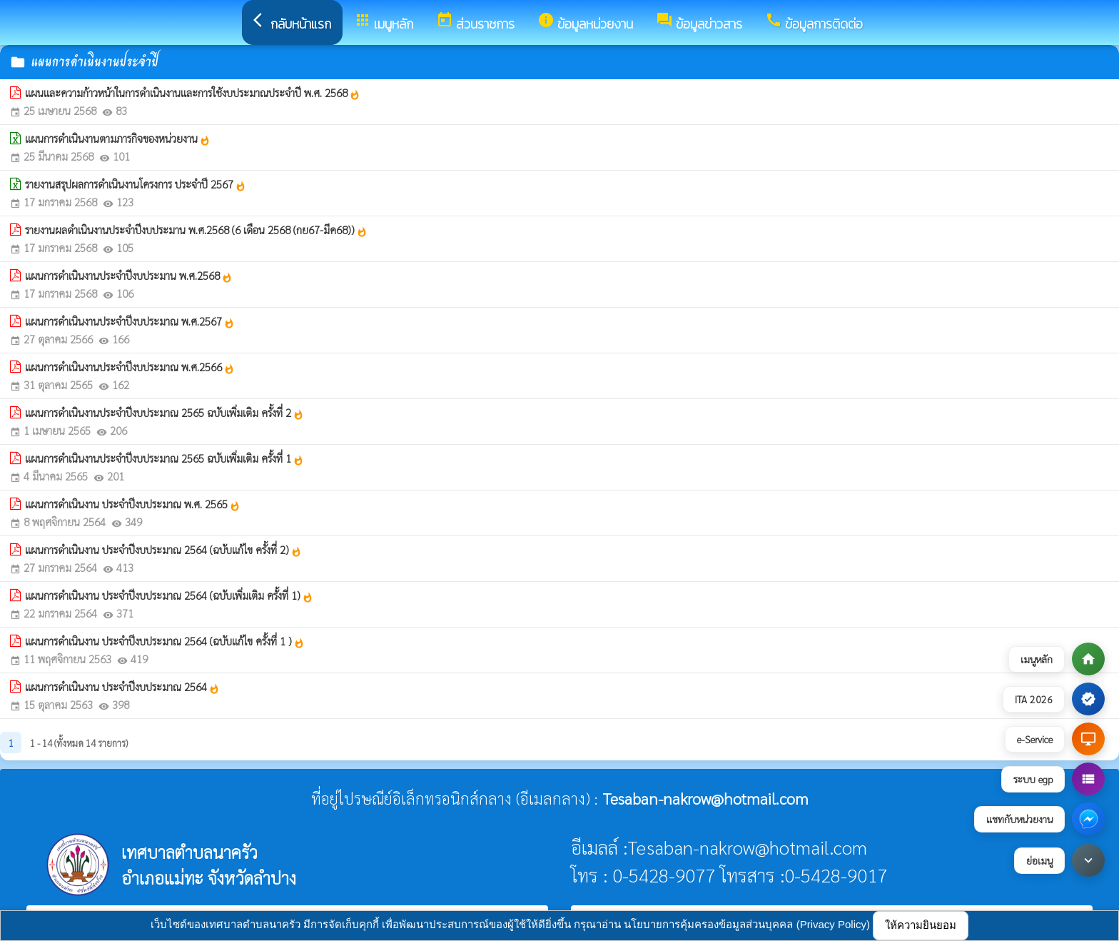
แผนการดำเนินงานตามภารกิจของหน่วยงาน (118, 138)
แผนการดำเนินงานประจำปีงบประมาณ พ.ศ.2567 (130, 321)
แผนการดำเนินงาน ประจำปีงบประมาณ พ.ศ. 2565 (132, 504)
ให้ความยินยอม (920, 925)
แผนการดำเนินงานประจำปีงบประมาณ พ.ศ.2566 (130, 367)
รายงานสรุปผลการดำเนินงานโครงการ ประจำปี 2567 (135, 184)
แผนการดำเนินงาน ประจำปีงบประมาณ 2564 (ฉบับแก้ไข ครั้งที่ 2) (163, 550)
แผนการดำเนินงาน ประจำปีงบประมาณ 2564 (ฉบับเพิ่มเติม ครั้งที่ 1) (169, 595)
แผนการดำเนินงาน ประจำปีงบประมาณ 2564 (122, 687)
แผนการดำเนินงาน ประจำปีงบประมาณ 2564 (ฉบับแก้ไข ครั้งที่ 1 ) (165, 641)
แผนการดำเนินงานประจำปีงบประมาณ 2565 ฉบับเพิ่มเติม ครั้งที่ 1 (164, 458)
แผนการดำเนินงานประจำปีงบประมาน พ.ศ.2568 (129, 275)
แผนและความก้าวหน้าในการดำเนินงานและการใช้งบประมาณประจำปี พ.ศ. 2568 (192, 93)
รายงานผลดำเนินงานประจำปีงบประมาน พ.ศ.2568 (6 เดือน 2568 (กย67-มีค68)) (196, 230)
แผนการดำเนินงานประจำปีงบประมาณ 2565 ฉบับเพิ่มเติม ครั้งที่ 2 (164, 413)
